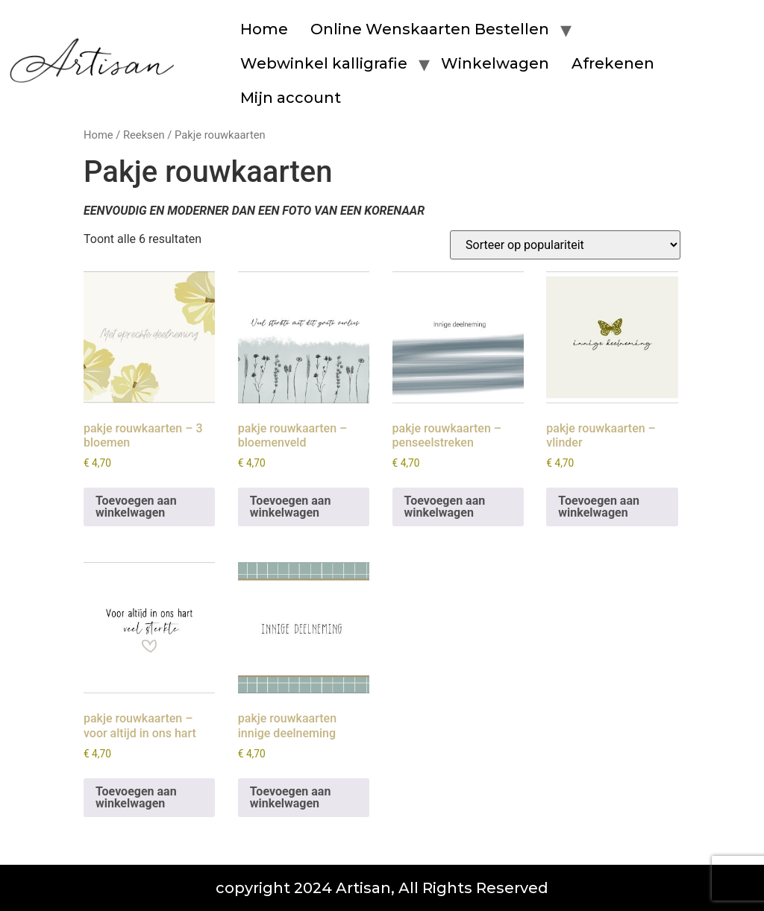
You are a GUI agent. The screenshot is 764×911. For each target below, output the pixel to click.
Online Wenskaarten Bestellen (429, 29)
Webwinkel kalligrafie (323, 63)
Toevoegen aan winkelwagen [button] (136, 507)
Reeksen (144, 135)
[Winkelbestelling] (565, 244)
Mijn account (290, 98)
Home (264, 29)
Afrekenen (613, 63)
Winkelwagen (495, 63)
